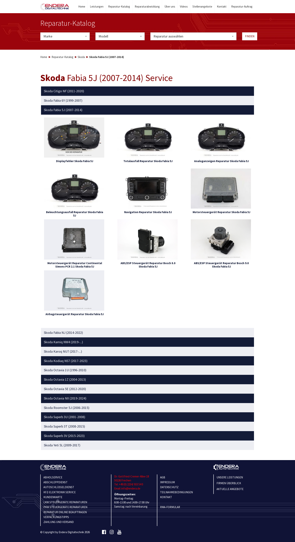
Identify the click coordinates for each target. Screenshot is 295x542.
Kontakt (222, 6)
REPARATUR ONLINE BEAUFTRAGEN (65, 512)
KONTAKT (166, 497)
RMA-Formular (170, 507)
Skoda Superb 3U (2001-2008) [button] (64, 417)
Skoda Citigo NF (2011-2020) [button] (64, 91)
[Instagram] (112, 532)
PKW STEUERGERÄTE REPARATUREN (65, 507)
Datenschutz (169, 487)
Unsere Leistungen (230, 477)
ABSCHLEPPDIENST (55, 482)
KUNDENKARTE (52, 497)
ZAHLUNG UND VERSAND (58, 522)
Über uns (169, 6)
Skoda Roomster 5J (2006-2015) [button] (66, 408)
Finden (249, 36)
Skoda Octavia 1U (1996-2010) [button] (65, 370)
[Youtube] (119, 532)
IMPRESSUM (167, 482)
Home (81, 6)
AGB (162, 477)
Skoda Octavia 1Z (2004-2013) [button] (65, 379)
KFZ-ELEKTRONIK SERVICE (59, 492)
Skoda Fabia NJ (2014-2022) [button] (63, 333)
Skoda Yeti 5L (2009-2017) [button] (62, 445)
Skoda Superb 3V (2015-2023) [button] (64, 436)
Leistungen (96, 6)
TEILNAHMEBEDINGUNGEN (176, 492)
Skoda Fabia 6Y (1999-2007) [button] (63, 100)
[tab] (147, 91)
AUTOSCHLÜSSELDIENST (58, 487)
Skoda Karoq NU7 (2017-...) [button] (63, 351)
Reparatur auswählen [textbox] (168, 36)
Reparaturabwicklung (147, 6)
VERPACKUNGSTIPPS (56, 517)
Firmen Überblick (229, 483)
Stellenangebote (202, 6)
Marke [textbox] (47, 36)
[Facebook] (104, 532)
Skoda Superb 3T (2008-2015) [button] (64, 426)
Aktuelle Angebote (230, 489)
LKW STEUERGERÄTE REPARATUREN (65, 502)
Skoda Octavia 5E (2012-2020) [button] (65, 389)
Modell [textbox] (103, 36)
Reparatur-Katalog (119, 6)
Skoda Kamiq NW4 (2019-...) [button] (63, 342)
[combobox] (65, 36)
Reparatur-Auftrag (241, 6)
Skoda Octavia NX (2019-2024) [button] (65, 398)
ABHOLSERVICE (52, 477)
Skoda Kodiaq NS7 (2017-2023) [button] (65, 361)
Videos (184, 6)
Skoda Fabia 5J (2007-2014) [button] (63, 110)
